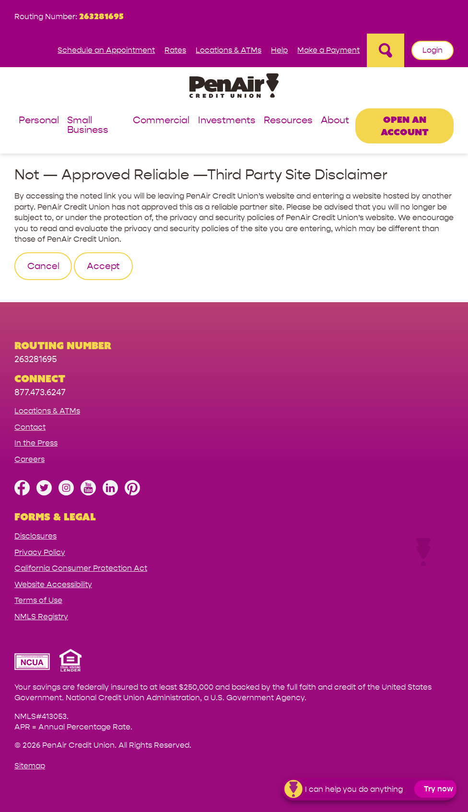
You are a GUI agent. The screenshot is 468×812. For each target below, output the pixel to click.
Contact (30, 427)
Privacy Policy (39, 552)
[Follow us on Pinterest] (132, 492)
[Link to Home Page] (234, 87)
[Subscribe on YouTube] (88, 492)
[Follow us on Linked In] (110, 492)
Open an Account (405, 125)
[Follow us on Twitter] (44, 492)
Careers (29, 459)
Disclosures (35, 536)
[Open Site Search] (385, 50)
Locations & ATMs (228, 50)
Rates (175, 50)
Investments (227, 121)
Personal (39, 121)
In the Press (36, 442)
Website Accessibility (53, 584)
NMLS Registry (41, 616)
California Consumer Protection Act (80, 568)
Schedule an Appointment (106, 50)
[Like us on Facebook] (22, 492)
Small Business (87, 125)
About (335, 121)
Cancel (43, 266)
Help (279, 50)
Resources (288, 121)
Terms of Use (38, 600)
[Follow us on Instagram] (66, 492)
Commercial (161, 121)
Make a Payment (328, 50)
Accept (103, 266)
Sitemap (29, 765)
